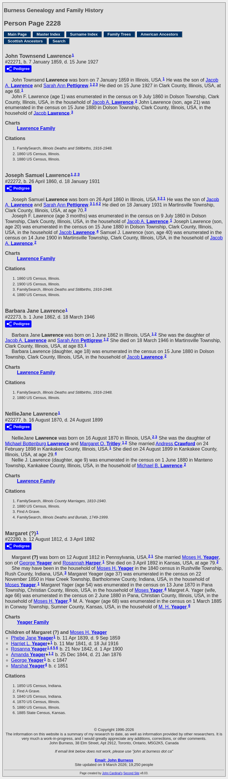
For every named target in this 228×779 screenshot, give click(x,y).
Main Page (17, 34)
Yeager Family (33, 622)
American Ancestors (159, 34)
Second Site (132, 773)
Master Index (48, 34)
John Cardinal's (112, 773)
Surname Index (84, 34)
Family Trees (119, 34)
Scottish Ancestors (25, 41)
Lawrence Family (36, 128)
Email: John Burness (114, 760)
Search (59, 41)
